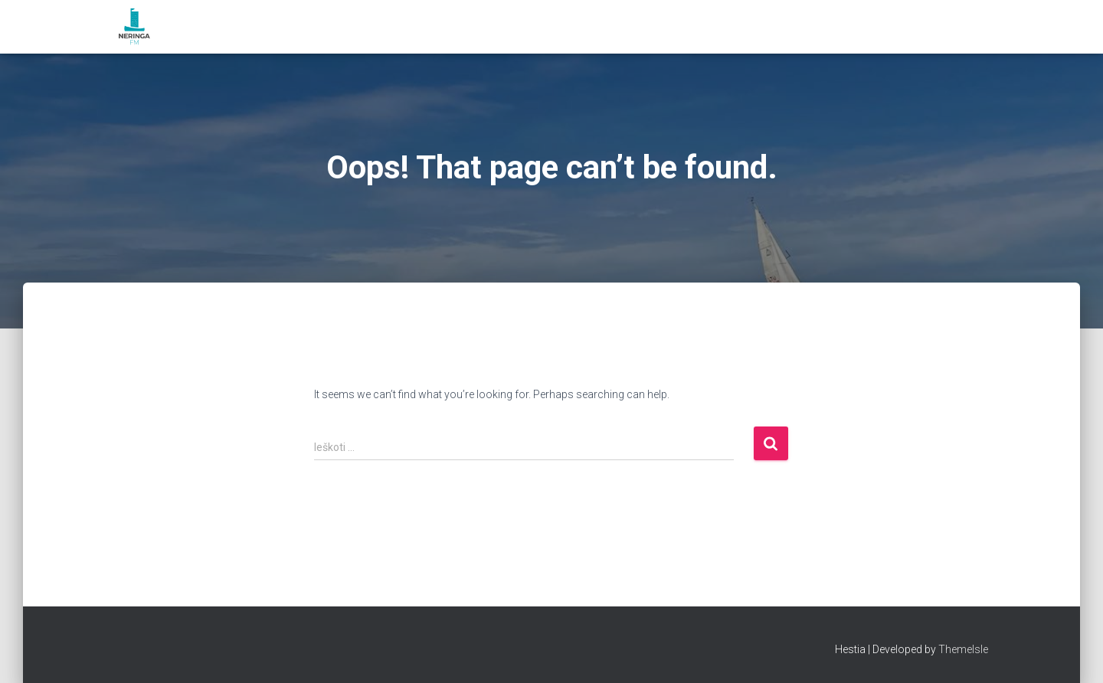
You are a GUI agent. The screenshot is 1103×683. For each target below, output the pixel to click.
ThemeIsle (963, 649)
